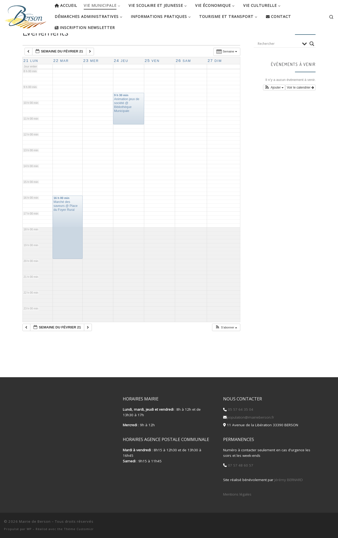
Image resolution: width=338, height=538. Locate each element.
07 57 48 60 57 (240, 465)
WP (29, 529)
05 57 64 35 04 (240, 409)
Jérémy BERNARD (288, 479)
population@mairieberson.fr (250, 417)
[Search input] (278, 60)
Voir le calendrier (300, 104)
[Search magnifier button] (312, 60)
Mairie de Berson (35, 521)
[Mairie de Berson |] (25, 15)
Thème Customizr (79, 529)
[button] (226, 344)
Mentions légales (237, 494)
